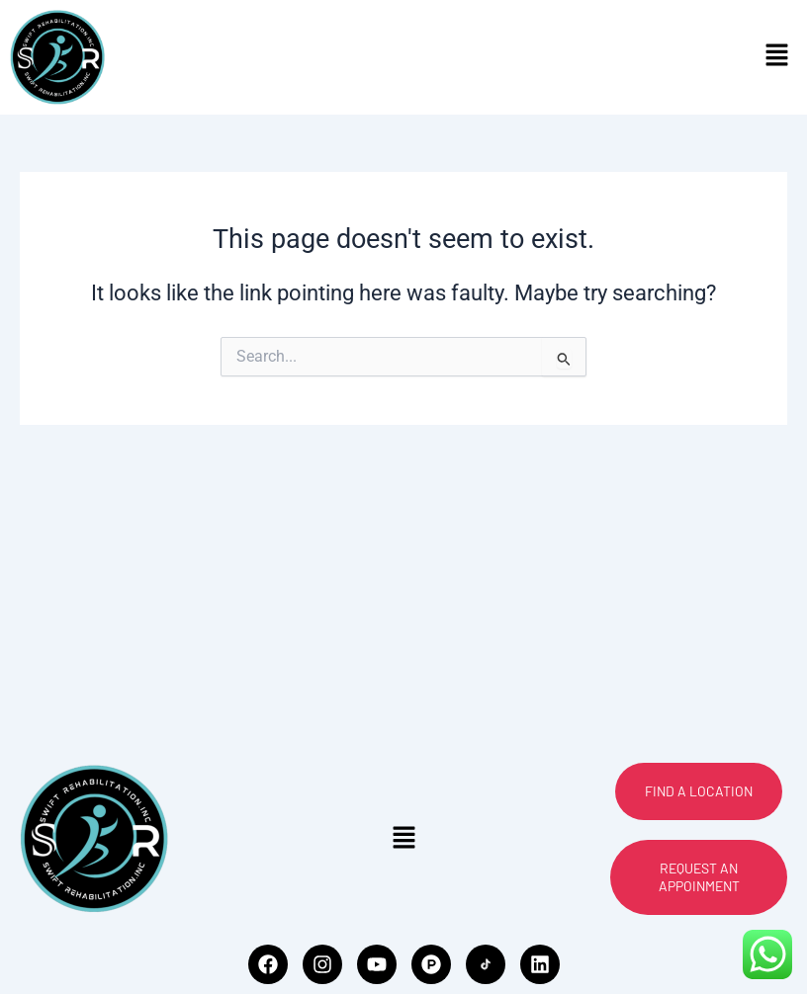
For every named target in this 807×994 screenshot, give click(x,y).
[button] (777, 57)
